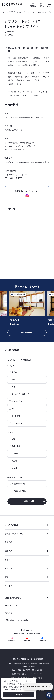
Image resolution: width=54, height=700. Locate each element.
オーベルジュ (17, 423)
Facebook (42, 639)
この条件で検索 (27, 501)
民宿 (13, 387)
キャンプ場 (16, 416)
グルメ (26, 577)
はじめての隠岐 (26, 525)
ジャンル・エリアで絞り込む (19, 360)
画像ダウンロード (11, 605)
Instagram (11, 639)
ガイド (7, 560)
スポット (26, 568)
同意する (18, 695)
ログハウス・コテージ (20, 394)
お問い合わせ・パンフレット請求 (17, 620)
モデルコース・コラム (26, 534)
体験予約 (41, 6)
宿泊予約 (33, 6)
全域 (13, 439)
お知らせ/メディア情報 (13, 598)
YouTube (27, 639)
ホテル (14, 372)
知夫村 (14, 468)
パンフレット (9, 613)
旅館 (13, 379)
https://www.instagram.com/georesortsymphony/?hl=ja (27, 162)
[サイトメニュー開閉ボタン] (49, 4)
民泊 (13, 409)
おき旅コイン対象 (19, 491)
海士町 (14, 461)
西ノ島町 (15, 453)
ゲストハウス (17, 401)
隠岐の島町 (16, 446)
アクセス (8, 586)
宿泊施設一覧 (27, 332)
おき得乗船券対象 (19, 484)
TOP (4, 12)
